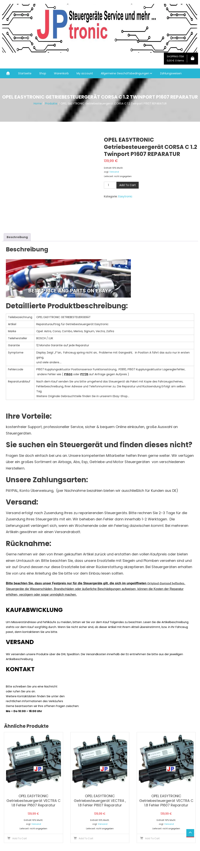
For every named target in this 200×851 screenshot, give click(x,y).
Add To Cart (127, 185)
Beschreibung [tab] (17, 208)
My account (85, 73)
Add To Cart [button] (19, 809)
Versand (114, 171)
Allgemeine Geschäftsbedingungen (125, 73)
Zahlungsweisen (171, 73)
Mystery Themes (51, 845)
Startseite (24, 73)
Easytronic (125, 196)
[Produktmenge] (110, 185)
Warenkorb (61, 73)
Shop (42, 73)
